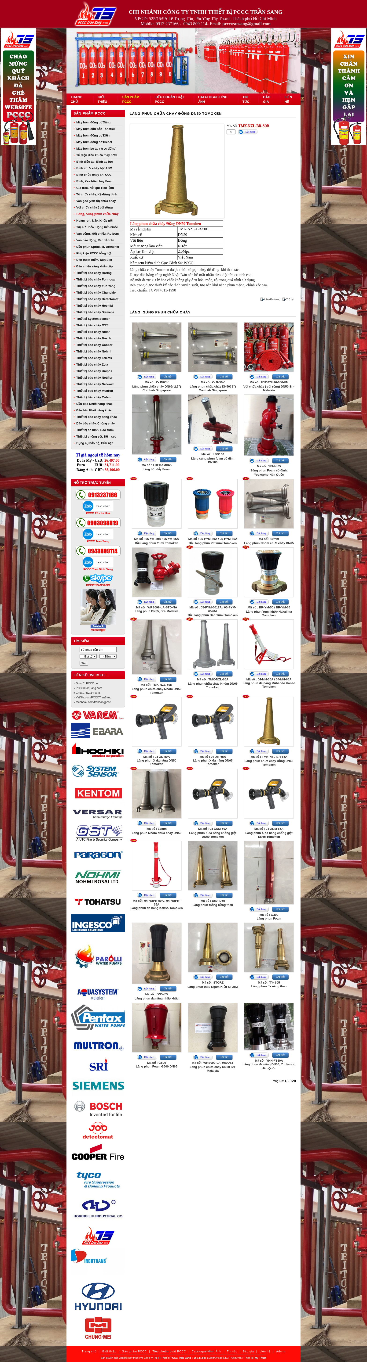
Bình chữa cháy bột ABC (94, 168)
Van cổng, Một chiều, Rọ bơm (97, 233)
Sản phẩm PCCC (89, 113)
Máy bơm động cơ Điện (93, 135)
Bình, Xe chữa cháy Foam (95, 181)
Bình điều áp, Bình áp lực (94, 161)
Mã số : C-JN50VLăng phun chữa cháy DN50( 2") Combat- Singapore (213, 386)
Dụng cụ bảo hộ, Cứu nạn (94, 443)
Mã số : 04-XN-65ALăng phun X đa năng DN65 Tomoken (212, 760)
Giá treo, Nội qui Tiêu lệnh (95, 188)
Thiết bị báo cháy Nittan (93, 332)
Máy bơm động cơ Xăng (93, 122)
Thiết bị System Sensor (93, 318)
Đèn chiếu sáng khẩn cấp (94, 266)
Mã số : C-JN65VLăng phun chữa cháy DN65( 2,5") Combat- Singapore (156, 386)
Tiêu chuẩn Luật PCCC (169, 1351)
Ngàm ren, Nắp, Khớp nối (94, 220)
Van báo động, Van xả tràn (95, 240)
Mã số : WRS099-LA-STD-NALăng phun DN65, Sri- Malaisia (156, 609)
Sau (293, 1081)
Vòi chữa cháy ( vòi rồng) (94, 207)
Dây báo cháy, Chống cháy (95, 423)
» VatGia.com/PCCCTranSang (92, 697)
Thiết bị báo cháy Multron (94, 390)
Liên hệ (265, 1351)
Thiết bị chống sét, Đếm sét (96, 436)
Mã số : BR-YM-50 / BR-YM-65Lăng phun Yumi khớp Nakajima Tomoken (269, 611)
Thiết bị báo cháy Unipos (94, 371)
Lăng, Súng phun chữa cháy (97, 214)
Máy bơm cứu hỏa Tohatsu (95, 129)
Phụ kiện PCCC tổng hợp (94, 253)
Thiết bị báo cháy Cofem (93, 397)
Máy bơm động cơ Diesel (94, 142)
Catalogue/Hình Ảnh (206, 1351)
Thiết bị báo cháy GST (92, 325)
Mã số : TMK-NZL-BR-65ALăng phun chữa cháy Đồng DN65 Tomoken (269, 760)
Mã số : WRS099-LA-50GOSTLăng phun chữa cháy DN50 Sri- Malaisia (213, 1066)
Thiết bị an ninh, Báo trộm (95, 430)
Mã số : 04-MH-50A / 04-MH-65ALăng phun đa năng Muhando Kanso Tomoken (269, 683)
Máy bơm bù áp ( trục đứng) (96, 148)
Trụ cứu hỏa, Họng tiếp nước (97, 227)
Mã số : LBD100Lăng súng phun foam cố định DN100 (212, 458)
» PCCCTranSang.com (87, 688)
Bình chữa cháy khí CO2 (93, 174)
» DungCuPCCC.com (86, 683)
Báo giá (248, 1351)
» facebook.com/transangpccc (92, 702)
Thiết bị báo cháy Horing (94, 273)
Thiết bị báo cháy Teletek (94, 358)
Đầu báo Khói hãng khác (94, 410)
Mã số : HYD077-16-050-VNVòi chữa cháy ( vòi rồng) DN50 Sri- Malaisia (268, 386)
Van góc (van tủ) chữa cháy (96, 201)
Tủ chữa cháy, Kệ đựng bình (96, 194)
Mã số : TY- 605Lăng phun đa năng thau (269, 984)
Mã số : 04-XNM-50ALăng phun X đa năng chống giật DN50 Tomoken (212, 832)
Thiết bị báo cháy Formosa (95, 279)
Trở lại (290, 299)
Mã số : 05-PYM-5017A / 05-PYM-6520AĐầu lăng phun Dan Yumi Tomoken (213, 611)
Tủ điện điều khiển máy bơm (96, 155)
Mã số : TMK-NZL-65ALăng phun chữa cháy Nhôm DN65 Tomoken (213, 683)
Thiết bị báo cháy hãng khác (96, 417)
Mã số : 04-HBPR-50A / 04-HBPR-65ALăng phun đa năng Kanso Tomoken (156, 904)
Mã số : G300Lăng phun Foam (269, 916)
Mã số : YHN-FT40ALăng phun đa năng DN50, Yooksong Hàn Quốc (268, 1064)
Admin (280, 1351)
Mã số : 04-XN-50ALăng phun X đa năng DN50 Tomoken (156, 760)
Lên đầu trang (272, 299)
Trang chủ (89, 1351)
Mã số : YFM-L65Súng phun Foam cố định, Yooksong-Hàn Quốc (268, 470)
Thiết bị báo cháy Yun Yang (95, 286)
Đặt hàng (250, 131)
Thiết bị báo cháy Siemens (95, 312)
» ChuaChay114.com (86, 692)
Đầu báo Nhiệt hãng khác (94, 404)
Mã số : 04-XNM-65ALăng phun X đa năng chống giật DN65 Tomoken (268, 832)
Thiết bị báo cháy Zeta (92, 364)
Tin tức (232, 1351)
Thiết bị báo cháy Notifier (94, 377)
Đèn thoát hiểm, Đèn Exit (94, 260)
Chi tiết (168, 376)
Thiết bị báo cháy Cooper (94, 345)
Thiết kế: (255, 1357)
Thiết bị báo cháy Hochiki (94, 305)
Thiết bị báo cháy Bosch (93, 338)
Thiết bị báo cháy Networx (95, 384)
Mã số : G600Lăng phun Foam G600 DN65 (156, 1064)
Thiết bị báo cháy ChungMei (96, 292)
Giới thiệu (109, 1351)
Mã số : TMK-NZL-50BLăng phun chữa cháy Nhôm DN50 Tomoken (156, 688)
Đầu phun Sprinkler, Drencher (97, 246)
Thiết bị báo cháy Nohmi (93, 351)
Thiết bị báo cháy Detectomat (97, 299)
